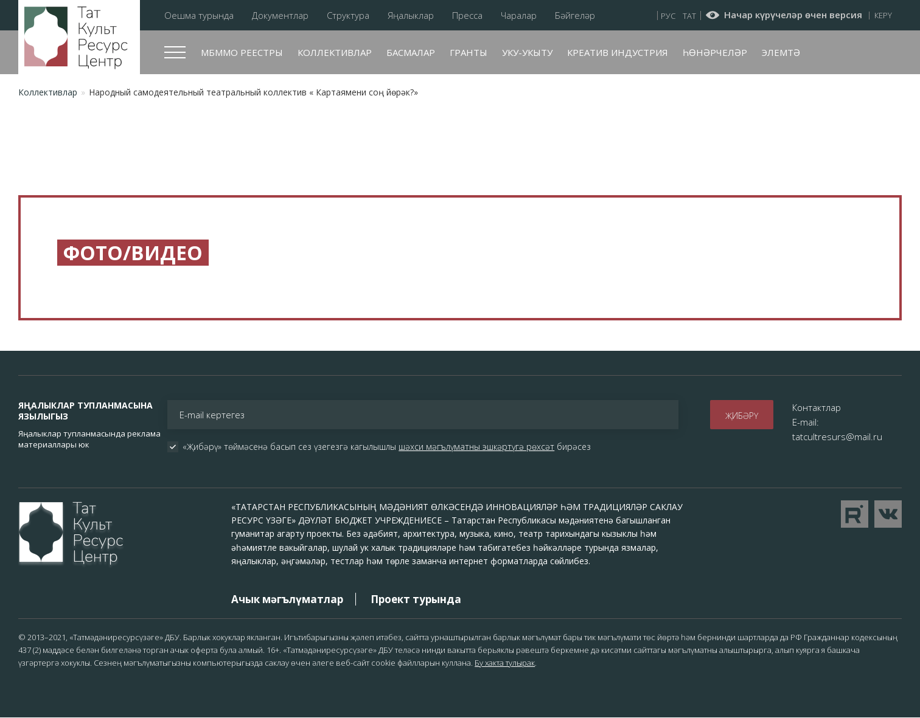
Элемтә (781, 52)
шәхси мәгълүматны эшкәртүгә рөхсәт (476, 446)
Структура (348, 15)
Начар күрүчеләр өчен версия (793, 15)
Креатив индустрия (617, 52)
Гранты (468, 52)
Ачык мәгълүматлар (287, 599)
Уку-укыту (527, 52)
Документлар (280, 15)
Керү (883, 15)
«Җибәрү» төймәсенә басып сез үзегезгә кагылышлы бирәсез (387, 446)
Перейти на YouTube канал (854, 514)
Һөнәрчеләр (715, 52)
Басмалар (410, 52)
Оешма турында (199, 15)
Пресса (467, 15)
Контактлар (816, 407)
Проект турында (416, 599)
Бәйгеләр (575, 15)
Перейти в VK (888, 514)
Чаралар (519, 15)
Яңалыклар (411, 15)
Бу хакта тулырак (505, 662)
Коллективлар (335, 52)
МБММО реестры (242, 52)
